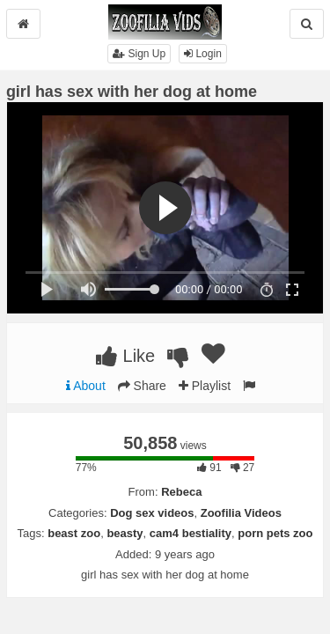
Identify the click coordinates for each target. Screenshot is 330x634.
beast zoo (74, 533)
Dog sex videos (152, 513)
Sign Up (139, 54)
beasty (124, 533)
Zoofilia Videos (241, 513)
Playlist (205, 386)
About (86, 386)
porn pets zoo (275, 533)
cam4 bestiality (190, 533)
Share (142, 386)
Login (203, 54)
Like (125, 355)
